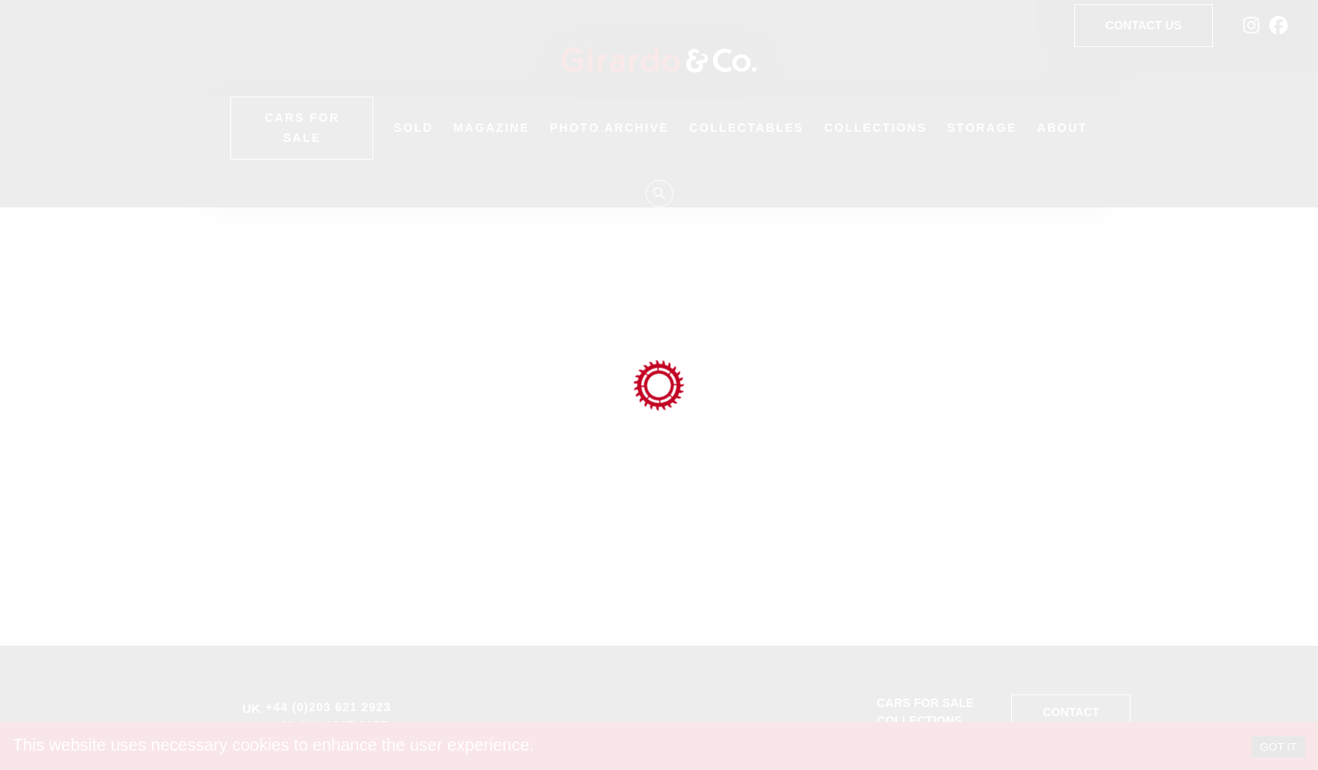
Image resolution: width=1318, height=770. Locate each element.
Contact (1070, 712)
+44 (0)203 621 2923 (328, 707)
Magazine (491, 127)
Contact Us (1143, 25)
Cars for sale (925, 703)
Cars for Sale (301, 128)
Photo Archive (609, 127)
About (1062, 127)
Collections (875, 127)
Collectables (746, 127)
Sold (413, 127)
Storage (982, 127)
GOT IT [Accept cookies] (1278, 747)
